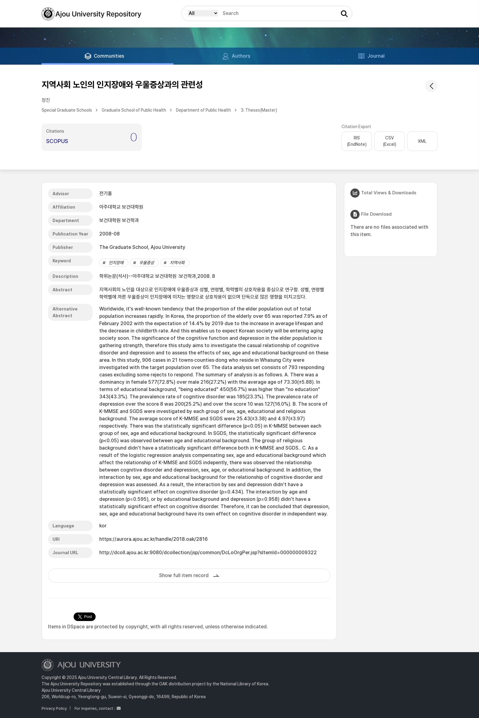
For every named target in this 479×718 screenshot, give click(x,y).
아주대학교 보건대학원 (121, 207)
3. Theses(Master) (259, 110)
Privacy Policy (54, 708)
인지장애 (116, 262)
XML (422, 141)
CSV (389, 141)
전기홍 (105, 193)
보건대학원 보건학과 (119, 220)
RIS (357, 141)
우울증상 (146, 262)
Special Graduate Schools (67, 110)
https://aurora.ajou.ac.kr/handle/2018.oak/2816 (153, 539)
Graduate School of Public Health (134, 110)
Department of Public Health (203, 110)
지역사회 (177, 262)
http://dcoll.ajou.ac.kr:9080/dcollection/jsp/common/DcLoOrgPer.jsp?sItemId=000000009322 (208, 552)
